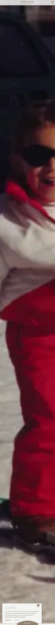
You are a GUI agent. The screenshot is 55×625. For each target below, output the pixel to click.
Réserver (27, 623)
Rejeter (17, 620)
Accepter (8, 620)
